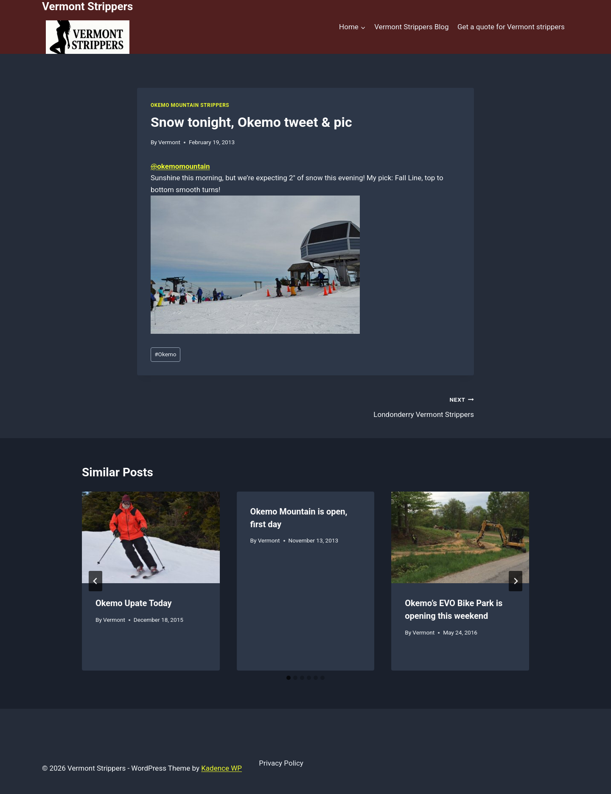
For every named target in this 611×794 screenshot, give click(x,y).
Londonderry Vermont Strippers (393, 406)
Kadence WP (221, 768)
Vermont (169, 142)
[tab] (288, 678)
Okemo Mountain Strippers (190, 105)
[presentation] (151, 537)
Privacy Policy (281, 763)
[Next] (515, 581)
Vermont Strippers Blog (411, 26)
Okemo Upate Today (133, 603)
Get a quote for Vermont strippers (511, 26)
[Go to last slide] (95, 581)
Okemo (165, 354)
